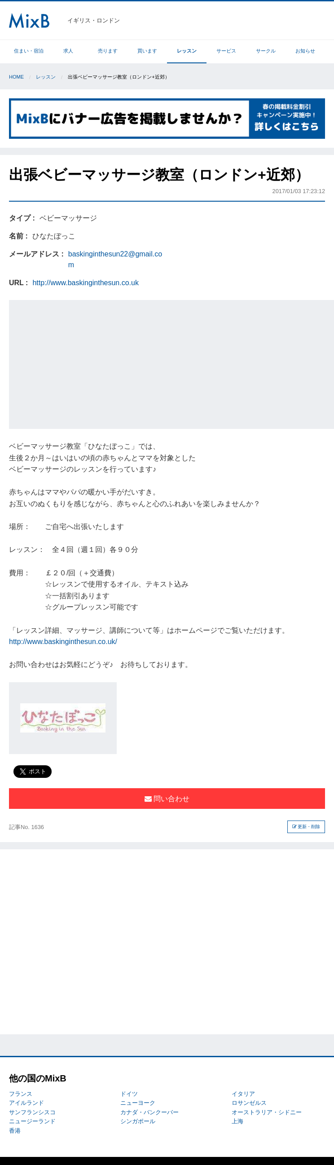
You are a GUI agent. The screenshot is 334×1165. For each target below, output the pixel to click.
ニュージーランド (32, 1121)
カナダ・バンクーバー (149, 1112)
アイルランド (26, 1102)
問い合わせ (167, 799)
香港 (15, 1130)
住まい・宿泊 (29, 50)
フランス (20, 1093)
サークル (266, 50)
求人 (68, 50)
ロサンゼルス (249, 1102)
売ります (108, 50)
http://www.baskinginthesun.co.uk (85, 283)
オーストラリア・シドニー (267, 1112)
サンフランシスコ (32, 1112)
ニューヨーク (137, 1102)
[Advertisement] (172, 363)
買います (147, 50)
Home (16, 76)
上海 (237, 1121)
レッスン (187, 50)
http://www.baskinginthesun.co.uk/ (63, 641)
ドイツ (129, 1093)
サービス (226, 50)
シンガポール (137, 1121)
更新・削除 (306, 826)
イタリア (243, 1093)
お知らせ (305, 50)
